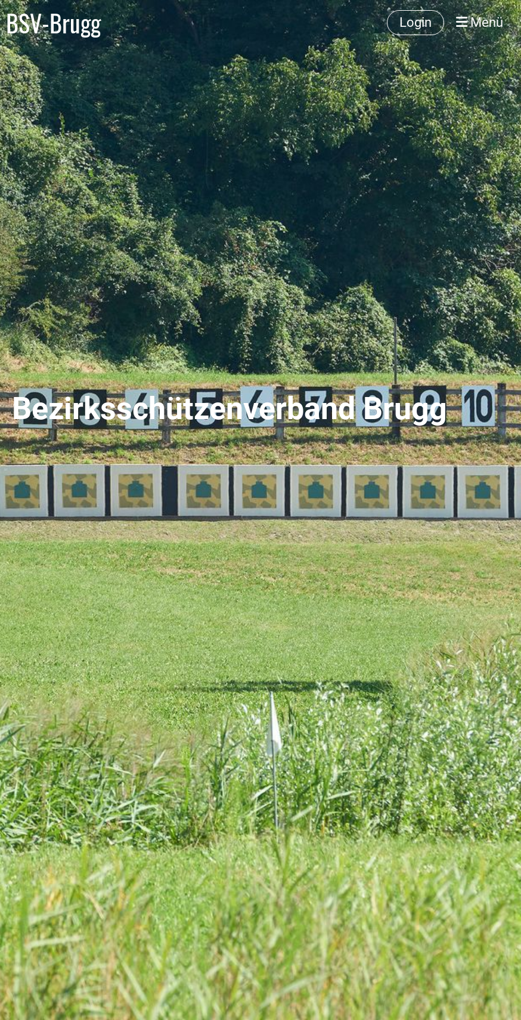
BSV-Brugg (53, 22)
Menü (479, 22)
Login (415, 22)
